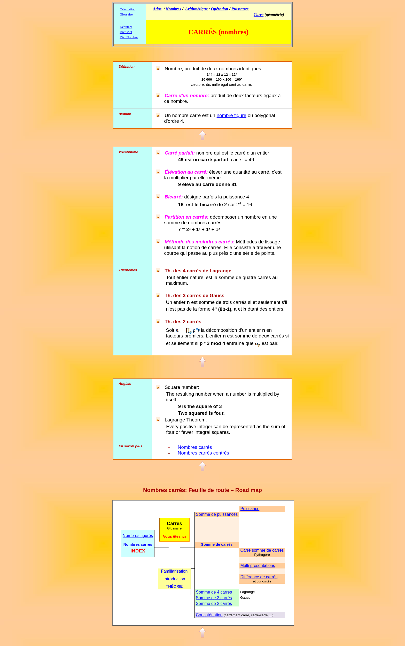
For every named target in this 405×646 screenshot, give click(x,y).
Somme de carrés (216, 544)
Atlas (157, 9)
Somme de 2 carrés (214, 603)
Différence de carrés (258, 577)
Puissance (240, 9)
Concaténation (209, 615)
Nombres (173, 9)
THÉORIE (174, 586)
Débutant (126, 27)
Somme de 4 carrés (214, 592)
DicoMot (126, 32)
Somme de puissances (217, 514)
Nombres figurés (138, 535)
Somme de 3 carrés (214, 598)
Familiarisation (174, 571)
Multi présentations (257, 565)
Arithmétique (196, 9)
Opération (219, 9)
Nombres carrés (195, 447)
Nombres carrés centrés (203, 453)
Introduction (174, 579)
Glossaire (126, 14)
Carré (258, 14)
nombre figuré (231, 115)
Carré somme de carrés (262, 550)
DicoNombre (129, 37)
